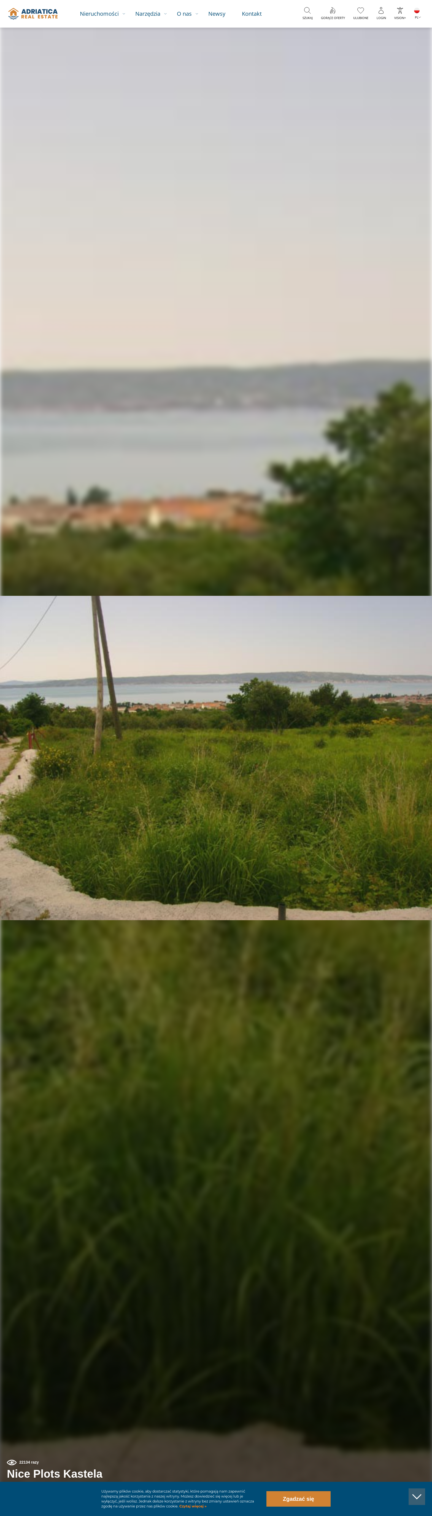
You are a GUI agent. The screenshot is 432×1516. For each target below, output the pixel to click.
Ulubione (360, 18)
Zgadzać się (298, 1499)
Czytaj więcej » (192, 1506)
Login (381, 18)
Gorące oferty (333, 18)
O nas (189, 13)
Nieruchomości (104, 13)
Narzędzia (152, 13)
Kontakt (257, 13)
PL (416, 17)
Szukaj (308, 18)
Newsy (221, 13)
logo (36, 14)
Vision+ (400, 18)
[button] (402, 57)
